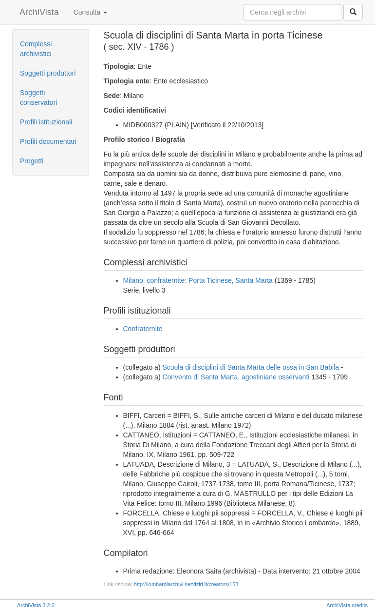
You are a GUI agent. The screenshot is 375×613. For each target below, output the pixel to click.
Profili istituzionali (46, 122)
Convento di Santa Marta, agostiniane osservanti (235, 377)
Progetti (31, 161)
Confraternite (143, 329)
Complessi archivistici (36, 49)
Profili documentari (48, 141)
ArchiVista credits (347, 605)
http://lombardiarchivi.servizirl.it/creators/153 (186, 584)
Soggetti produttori (47, 73)
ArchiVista (39, 12)
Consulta (90, 12)
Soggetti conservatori (38, 97)
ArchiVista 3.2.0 (36, 605)
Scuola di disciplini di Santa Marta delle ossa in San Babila (250, 367)
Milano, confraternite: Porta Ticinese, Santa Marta (198, 280)
